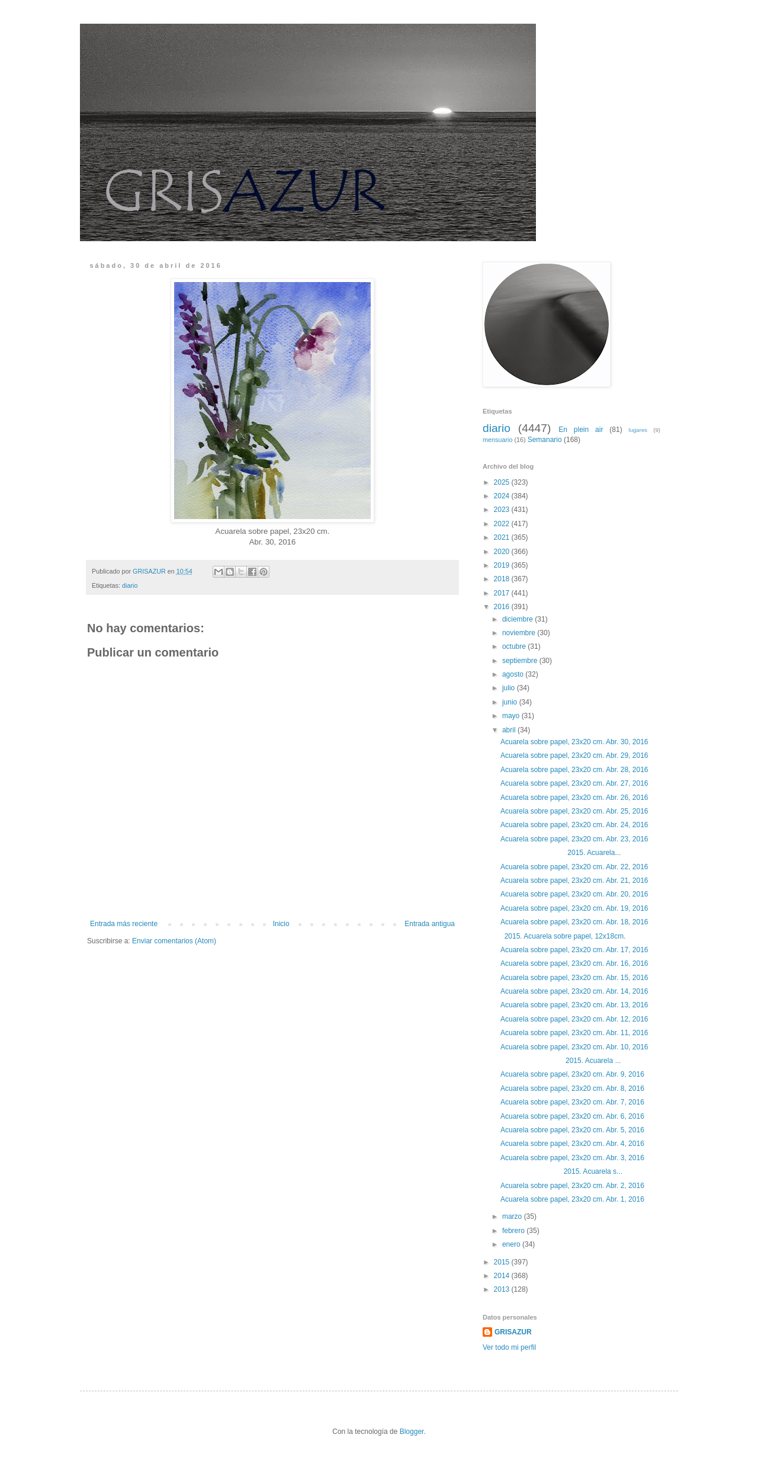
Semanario (545, 440)
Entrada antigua (429, 924)
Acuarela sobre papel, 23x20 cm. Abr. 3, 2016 (572, 1158)
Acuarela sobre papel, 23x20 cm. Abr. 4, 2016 (572, 1143)
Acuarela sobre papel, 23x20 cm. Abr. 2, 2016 (572, 1186)
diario (129, 585)
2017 (503, 593)
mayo (512, 716)
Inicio (281, 924)
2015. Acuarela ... (560, 1060)
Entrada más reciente (124, 924)
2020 (503, 552)
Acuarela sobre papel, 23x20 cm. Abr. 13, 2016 (574, 1005)
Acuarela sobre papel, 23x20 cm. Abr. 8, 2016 (572, 1088)
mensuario (497, 439)
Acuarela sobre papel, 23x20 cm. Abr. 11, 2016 (574, 1033)
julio (509, 688)
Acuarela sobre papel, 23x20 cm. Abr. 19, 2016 (574, 908)
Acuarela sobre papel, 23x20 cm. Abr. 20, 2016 (574, 894)
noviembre (519, 633)
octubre (515, 646)
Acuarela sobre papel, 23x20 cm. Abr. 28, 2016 (574, 770)
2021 (503, 537)
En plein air (580, 429)
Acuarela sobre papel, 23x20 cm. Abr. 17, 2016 (574, 950)
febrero (514, 1231)
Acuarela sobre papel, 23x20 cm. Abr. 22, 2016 (574, 867)
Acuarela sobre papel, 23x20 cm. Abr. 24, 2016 (574, 825)
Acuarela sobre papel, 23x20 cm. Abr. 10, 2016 (574, 1047)
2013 (503, 1289)
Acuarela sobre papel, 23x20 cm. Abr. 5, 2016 (572, 1130)
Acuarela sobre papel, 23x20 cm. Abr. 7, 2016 (572, 1102)
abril (510, 730)
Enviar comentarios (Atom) (174, 941)
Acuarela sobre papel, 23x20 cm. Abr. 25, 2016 (574, 811)
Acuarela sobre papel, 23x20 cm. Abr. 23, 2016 (574, 839)
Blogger (412, 1431)
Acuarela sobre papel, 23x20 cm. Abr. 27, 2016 (574, 783)
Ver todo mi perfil (509, 1347)
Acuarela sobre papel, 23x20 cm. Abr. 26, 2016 (574, 797)
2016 (503, 607)
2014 (503, 1276)
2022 (503, 524)
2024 (503, 496)
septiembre (520, 661)
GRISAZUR (513, 1332)
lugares (638, 430)
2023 (503, 509)
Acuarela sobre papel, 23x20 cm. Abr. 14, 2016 (574, 991)
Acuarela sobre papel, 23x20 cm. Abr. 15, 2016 (574, 978)
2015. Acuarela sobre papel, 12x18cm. (562, 936)
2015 (503, 1262)
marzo (513, 1216)
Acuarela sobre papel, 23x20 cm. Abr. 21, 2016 (574, 880)
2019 (503, 565)
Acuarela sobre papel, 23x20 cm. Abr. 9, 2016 (572, 1074)
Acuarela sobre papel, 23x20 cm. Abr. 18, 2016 (574, 922)
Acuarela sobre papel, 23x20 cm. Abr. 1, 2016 (572, 1199)
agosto (513, 674)
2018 (503, 579)
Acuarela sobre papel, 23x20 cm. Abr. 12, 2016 (574, 1019)
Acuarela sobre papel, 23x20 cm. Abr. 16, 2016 (574, 963)
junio (510, 702)
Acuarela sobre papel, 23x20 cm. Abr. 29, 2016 (574, 755)
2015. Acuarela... (560, 853)
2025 (503, 482)
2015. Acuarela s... (561, 1171)
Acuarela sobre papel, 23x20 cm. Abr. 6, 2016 (572, 1116)
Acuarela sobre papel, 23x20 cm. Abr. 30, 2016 (574, 742)
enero (512, 1244)
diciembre (518, 619)
